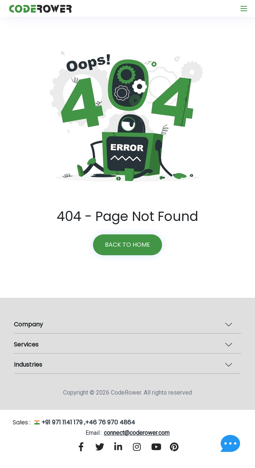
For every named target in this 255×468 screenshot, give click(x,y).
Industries (28, 364)
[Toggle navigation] (243, 8)
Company (28, 324)
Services (26, 344)
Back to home (127, 244)
